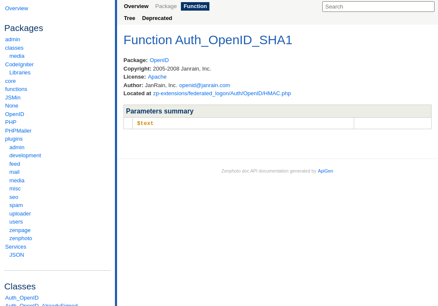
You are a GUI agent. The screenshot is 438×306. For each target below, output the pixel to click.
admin (12, 39)
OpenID (14, 114)
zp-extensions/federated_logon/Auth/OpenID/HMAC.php (222, 93)
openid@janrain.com (204, 85)
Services (57, 247)
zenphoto (59, 238)
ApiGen (325, 170)
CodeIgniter (57, 64)
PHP (11, 122)
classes (57, 48)
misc (15, 188)
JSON (16, 255)
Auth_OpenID (22, 298)
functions (16, 89)
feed (14, 164)
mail (14, 172)
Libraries (20, 72)
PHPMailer (18, 131)
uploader (20, 213)
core (10, 81)
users (16, 221)
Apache (157, 77)
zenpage (20, 230)
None (11, 105)
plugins (57, 139)
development (25, 155)
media (16, 56)
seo (13, 197)
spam (16, 205)
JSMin (12, 97)
